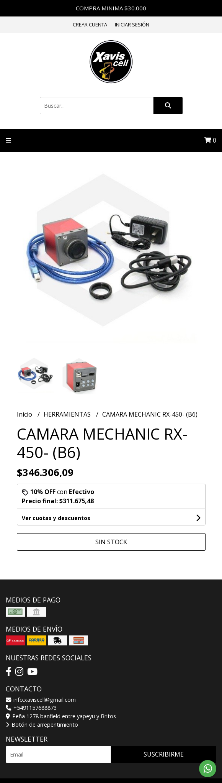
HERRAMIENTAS (68, 414)
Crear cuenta (90, 24)
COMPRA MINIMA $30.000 (111, 8)
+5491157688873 (31, 707)
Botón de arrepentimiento (42, 724)
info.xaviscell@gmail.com (41, 699)
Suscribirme (164, 754)
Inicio (25, 414)
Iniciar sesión (132, 24)
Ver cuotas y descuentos (56, 518)
